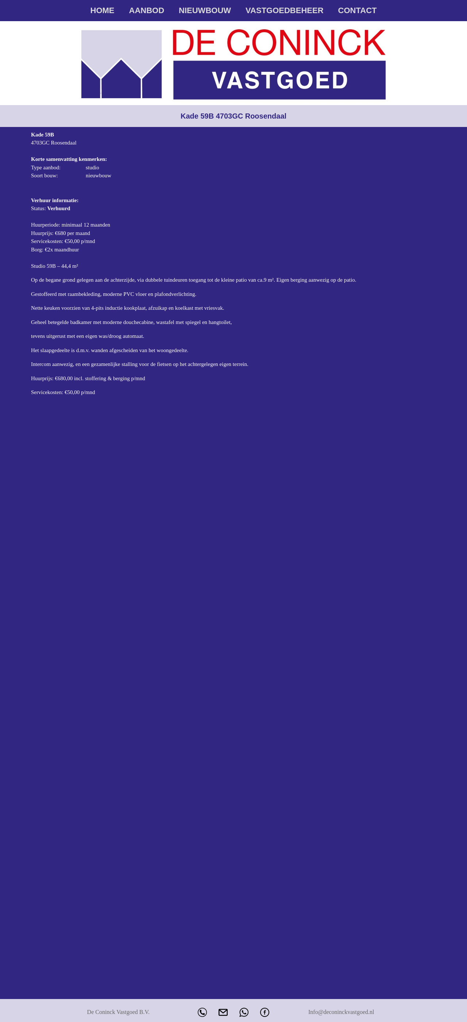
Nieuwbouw (205, 10)
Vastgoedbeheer (285, 10)
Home (102, 10)
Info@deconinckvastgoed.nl (341, 1012)
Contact (357, 10)
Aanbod (147, 10)
